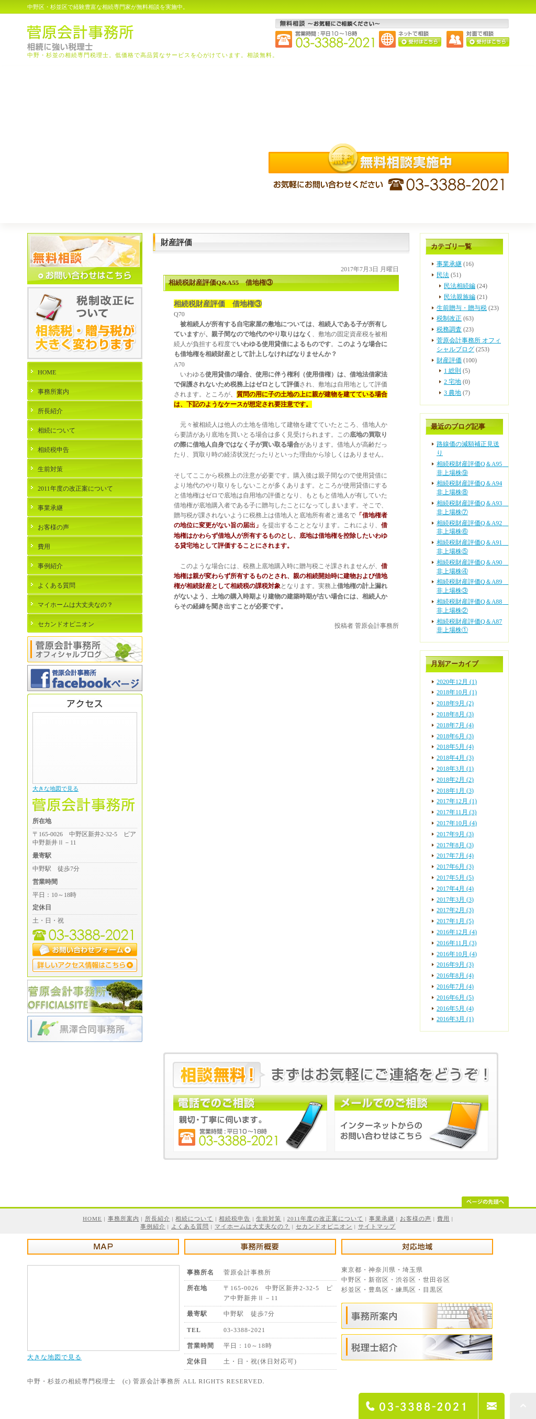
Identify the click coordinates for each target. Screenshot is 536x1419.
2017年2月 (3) (455, 910)
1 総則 (452, 370)
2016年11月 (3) (457, 943)
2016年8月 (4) (455, 975)
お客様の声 (53, 527)
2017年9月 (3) (455, 834)
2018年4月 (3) (455, 757)
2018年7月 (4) (455, 725)
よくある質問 (56, 585)
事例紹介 (50, 566)
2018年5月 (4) (455, 746)
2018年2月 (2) (455, 779)
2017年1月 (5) (455, 921)
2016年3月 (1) (455, 1019)
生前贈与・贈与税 (462, 308)
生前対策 (50, 469)
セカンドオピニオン (66, 624)
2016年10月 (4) (457, 954)
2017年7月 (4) (455, 855)
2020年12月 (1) (457, 681)
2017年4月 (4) (455, 888)
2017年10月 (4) (457, 823)
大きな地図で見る (55, 788)
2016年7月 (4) (455, 986)
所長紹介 (50, 411)
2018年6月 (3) (455, 736)
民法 (443, 275)
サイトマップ (377, 1226)
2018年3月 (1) (455, 768)
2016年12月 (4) (457, 932)
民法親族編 (459, 297)
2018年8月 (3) (455, 714)
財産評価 (449, 360)
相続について (56, 430)
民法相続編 (459, 286)
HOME (47, 372)
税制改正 (449, 318)
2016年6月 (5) (455, 997)
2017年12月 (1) (457, 801)
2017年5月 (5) (455, 877)
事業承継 (449, 264)
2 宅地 (452, 381)
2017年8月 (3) (455, 845)
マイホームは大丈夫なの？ (75, 604)
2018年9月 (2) (455, 703)
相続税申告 (53, 449)
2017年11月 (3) (457, 812)
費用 (44, 546)
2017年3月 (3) (455, 899)
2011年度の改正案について (75, 488)
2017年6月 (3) (455, 866)
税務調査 (449, 329)
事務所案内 (53, 391)
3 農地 (452, 392)
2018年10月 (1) (457, 692)
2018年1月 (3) (455, 790)
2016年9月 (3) (455, 964)
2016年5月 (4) (455, 1008)
